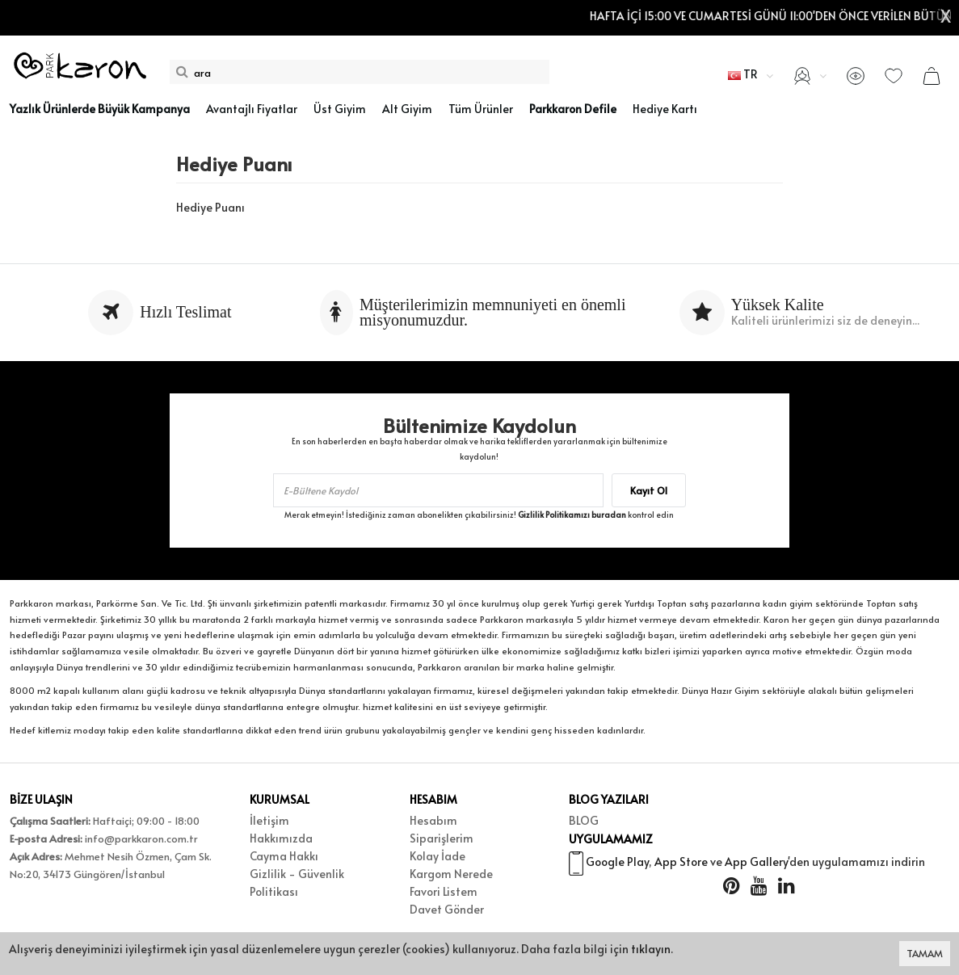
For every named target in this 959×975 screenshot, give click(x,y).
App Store (681, 864)
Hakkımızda (281, 838)
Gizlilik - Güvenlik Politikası (297, 882)
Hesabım (433, 820)
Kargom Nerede (451, 873)
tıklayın (651, 948)
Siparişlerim (441, 838)
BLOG (584, 820)
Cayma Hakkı (284, 856)
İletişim (269, 820)
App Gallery (756, 864)
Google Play (617, 864)
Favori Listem (443, 891)
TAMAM (924, 953)
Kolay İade (437, 856)
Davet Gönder (447, 909)
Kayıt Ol (648, 490)
